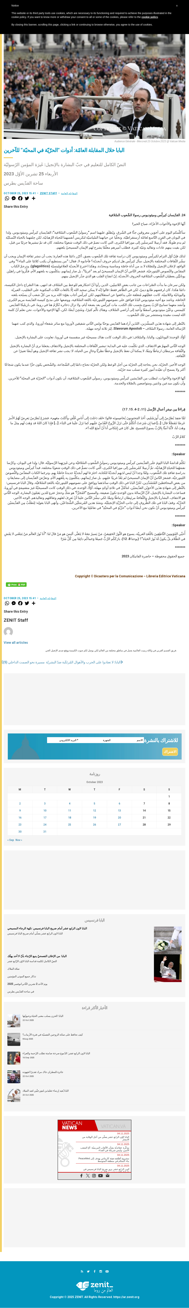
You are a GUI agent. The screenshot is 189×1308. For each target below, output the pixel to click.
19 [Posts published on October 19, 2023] (94, 818)
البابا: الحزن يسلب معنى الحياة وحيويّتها (43, 1016)
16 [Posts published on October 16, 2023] (19, 818)
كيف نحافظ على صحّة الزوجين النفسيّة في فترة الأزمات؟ (53, 1034)
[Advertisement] (94, 699)
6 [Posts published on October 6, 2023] (119, 803)
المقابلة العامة (69, 193)
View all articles (16, 642)
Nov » (19, 840)
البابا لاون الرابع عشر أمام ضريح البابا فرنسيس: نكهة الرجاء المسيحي (47, 928)
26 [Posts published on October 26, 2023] (94, 825)
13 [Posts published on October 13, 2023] (119, 810)
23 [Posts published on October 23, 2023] (19, 825)
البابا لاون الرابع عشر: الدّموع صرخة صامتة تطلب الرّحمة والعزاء (56, 1053)
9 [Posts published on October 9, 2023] (20, 810)
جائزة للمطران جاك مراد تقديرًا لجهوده (43, 1072)
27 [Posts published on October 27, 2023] (119, 825)
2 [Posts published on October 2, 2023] (20, 803)
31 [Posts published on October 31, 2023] (44, 832)
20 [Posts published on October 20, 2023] (119, 818)
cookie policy (150, 17)
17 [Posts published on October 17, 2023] (44, 818)
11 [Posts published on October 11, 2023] (69, 810)
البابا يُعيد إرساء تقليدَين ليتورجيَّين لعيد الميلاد (46, 1091)
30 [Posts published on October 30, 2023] (19, 832)
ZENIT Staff (48, 193)
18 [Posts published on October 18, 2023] (69, 818)
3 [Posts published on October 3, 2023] (45, 803)
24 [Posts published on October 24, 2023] (44, 825)
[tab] (76, 1125)
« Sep (10, 840)
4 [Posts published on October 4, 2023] (69, 803)
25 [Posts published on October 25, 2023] (69, 825)
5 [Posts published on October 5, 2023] (94, 803)
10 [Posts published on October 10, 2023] (44, 810)
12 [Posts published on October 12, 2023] (94, 810)
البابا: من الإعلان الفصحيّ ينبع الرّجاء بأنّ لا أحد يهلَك (37, 956)
